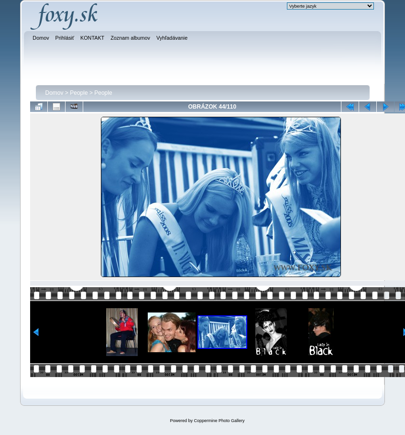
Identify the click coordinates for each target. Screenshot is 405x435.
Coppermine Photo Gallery (219, 420)
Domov (54, 92)
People (79, 92)
